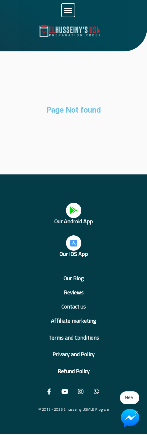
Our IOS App (73, 254)
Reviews (74, 292)
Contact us (73, 306)
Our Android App (73, 221)
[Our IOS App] (73, 243)
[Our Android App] (73, 210)
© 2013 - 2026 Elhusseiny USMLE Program (73, 409)
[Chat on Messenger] (130, 418)
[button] (68, 10)
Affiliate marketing (73, 321)
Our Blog (73, 278)
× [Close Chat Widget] (137, 412)
